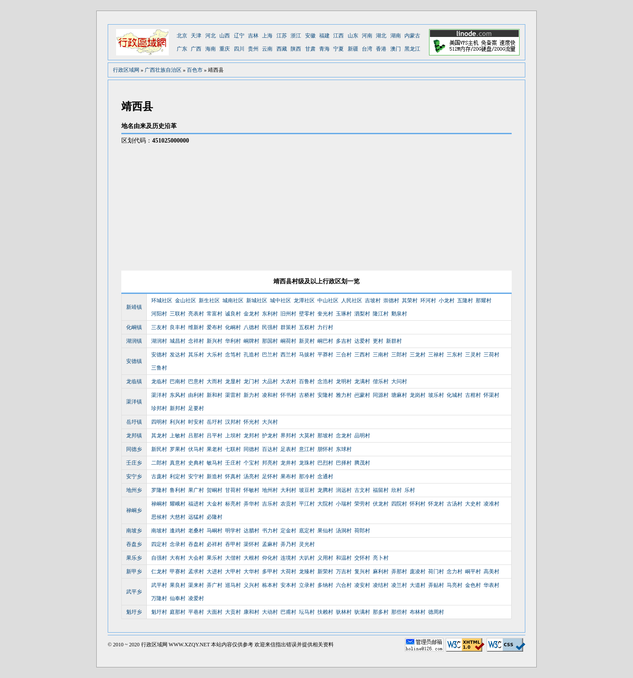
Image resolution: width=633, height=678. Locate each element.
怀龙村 (436, 504)
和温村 (344, 558)
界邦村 (288, 435)
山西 (224, 36)
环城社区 (161, 300)
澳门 (395, 49)
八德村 (251, 327)
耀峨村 (178, 504)
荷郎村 (362, 531)
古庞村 (159, 476)
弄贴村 (436, 585)
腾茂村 (362, 463)
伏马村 (196, 449)
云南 (267, 49)
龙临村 (159, 381)
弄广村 (214, 585)
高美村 (491, 571)
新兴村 (214, 341)
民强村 (270, 327)
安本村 (288, 585)
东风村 (178, 395)
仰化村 (270, 558)
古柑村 (473, 395)
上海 (267, 36)
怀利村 (418, 504)
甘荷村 (233, 490)
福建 (324, 36)
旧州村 (288, 314)
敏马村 (214, 463)
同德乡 (134, 449)
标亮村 (233, 504)
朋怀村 (325, 449)
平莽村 (325, 355)
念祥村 (196, 341)
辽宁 (239, 36)
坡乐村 (436, 395)
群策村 (288, 327)
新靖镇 (134, 307)
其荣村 (410, 300)
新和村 (214, 395)
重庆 (224, 49)
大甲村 (233, 571)
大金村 (214, 504)
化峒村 (233, 327)
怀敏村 (251, 490)
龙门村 (251, 381)
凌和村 (270, 395)
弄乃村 (288, 544)
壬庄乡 (134, 463)
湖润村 (159, 341)
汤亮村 (251, 476)
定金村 (288, 531)
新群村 (394, 341)
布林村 (418, 612)
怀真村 (233, 476)
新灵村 (307, 341)
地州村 (270, 490)
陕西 (296, 49)
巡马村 (233, 585)
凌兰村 (399, 585)
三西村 (362, 355)
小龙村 (447, 300)
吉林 (253, 36)
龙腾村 (325, 490)
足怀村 (270, 476)
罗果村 (178, 449)
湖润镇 (134, 341)
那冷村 (307, 476)
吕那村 (196, 435)
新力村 (251, 395)
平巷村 (196, 612)
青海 (324, 49)
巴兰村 (270, 355)
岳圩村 (214, 422)
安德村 (159, 355)
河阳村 (159, 314)
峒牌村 (251, 341)
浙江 (296, 36)
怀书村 (288, 395)
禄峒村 (159, 504)
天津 (196, 36)
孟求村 (196, 571)
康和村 (251, 612)
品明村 (362, 435)
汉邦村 (233, 422)
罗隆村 (159, 490)
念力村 (454, 571)
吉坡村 (373, 300)
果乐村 (214, 558)
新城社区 (256, 300)
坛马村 (307, 612)
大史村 (473, 504)
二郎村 (159, 463)
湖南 (395, 36)
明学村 (233, 531)
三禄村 (436, 355)
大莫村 (307, 435)
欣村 (396, 490)
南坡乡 (134, 531)
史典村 (196, 463)
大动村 (270, 612)
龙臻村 (307, 571)
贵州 (253, 49)
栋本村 (270, 585)
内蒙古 (412, 36)
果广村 (196, 490)
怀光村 (251, 422)
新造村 (214, 476)
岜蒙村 (362, 395)
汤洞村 (344, 531)
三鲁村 (159, 368)
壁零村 (307, 314)
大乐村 (214, 355)
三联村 (178, 314)
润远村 (344, 490)
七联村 (233, 449)
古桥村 (307, 395)
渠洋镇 (134, 402)
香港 (381, 49)
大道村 (418, 585)
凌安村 (362, 585)
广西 (196, 49)
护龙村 (270, 435)
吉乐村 (270, 504)
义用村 (325, 558)
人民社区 (351, 300)
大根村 (251, 558)
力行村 (325, 327)
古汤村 (454, 504)
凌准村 (491, 504)
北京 (182, 36)
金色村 (473, 585)
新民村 (159, 449)
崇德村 (391, 300)
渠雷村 (233, 395)
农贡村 (288, 504)
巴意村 (196, 381)
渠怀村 (251, 544)
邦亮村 (270, 463)
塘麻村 (399, 395)
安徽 (310, 36)
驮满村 (362, 612)
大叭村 (307, 558)
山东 (353, 36)
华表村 (491, 585)
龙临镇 (134, 381)
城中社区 (280, 300)
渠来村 (196, 585)
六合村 (344, 585)
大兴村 (270, 422)
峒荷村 (288, 341)
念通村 (325, 476)
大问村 (399, 381)
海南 (210, 49)
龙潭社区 (304, 300)
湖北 (381, 36)
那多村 (381, 612)
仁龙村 (159, 571)
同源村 (381, 395)
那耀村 (483, 300)
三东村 (454, 355)
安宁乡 (134, 476)
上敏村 (178, 435)
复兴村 (362, 571)
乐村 (409, 490)
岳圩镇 (134, 422)
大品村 (270, 381)
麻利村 (381, 571)
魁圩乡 (134, 612)
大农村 (288, 381)
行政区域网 (126, 70)
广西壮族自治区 (163, 70)
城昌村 (178, 341)
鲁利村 (178, 490)
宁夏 (338, 49)
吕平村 (214, 435)
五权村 (307, 327)
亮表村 (196, 314)
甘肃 (310, 49)
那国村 (270, 341)
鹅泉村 (399, 314)
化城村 (454, 395)
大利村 (288, 490)
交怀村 (362, 558)
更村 (378, 341)
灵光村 (307, 544)
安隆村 (325, 395)
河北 (210, 36)
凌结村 (381, 585)
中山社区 (327, 300)
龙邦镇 (134, 435)
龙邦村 (251, 435)
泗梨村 (362, 314)
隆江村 (381, 314)
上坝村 (233, 435)
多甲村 (270, 571)
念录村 (178, 544)
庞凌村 (418, 571)
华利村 (233, 341)
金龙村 (251, 314)
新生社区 (209, 300)
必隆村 (214, 517)
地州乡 (134, 490)
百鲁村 (307, 381)
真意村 (178, 463)
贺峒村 (214, 490)
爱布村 (214, 327)
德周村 (436, 612)
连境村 (288, 558)
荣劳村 (362, 504)
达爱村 (362, 341)
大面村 (214, 612)
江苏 (281, 36)
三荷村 (491, 355)
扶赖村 (325, 612)
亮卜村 (381, 558)
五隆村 (465, 300)
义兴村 (251, 585)
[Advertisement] (438, 200)
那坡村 (325, 435)
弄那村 (399, 571)
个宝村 (251, 463)
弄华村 (251, 504)
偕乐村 (381, 381)
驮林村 (344, 612)
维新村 (196, 327)
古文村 (362, 490)
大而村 (214, 381)
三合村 (344, 355)
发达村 (178, 355)
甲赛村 (178, 571)
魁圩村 (159, 612)
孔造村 (251, 355)
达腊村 (251, 531)
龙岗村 (418, 395)
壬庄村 (233, 463)
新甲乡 (134, 571)
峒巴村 (325, 341)
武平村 (159, 585)
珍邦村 (159, 408)
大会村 (196, 558)
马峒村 (214, 531)
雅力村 (344, 395)
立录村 (307, 585)
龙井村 (288, 463)
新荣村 (325, 571)
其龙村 (159, 435)
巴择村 (344, 463)
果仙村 (325, 531)
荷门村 (436, 571)
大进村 (214, 571)
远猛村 (196, 517)
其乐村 (196, 355)
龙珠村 (307, 463)
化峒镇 (134, 327)
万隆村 (159, 598)
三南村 (381, 355)
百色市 (195, 70)
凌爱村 (196, 598)
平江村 (307, 504)
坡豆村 (307, 490)
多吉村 (344, 341)
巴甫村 (288, 612)
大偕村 (233, 558)
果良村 (178, 585)
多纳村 (325, 585)
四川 (239, 49)
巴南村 (178, 381)
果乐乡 (134, 558)
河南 (367, 36)
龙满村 (362, 381)
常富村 (214, 314)
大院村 (325, 504)
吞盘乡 (134, 544)
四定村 (159, 544)
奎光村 (325, 314)
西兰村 (288, 355)
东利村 (270, 314)
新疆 (353, 49)
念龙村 (344, 435)
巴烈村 (325, 463)
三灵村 (473, 355)
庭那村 (178, 612)
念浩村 (325, 381)
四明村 (159, 422)
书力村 (270, 531)
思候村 (159, 517)
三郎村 (399, 355)
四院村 (399, 504)
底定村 (307, 531)
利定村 (178, 476)
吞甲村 (233, 544)
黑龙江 (412, 49)
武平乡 (134, 592)
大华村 (251, 571)
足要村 (196, 408)
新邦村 (178, 408)
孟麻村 (270, 544)
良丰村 (178, 327)
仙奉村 (178, 598)
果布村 (288, 476)
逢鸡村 (178, 531)
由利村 (196, 395)
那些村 (399, 612)
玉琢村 (344, 314)
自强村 (159, 558)
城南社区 (233, 300)
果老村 (214, 449)
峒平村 (473, 571)
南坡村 (159, 531)
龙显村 (233, 381)
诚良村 (233, 314)
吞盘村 (196, 544)
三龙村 (418, 355)
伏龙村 (381, 504)
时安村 (196, 422)
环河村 (428, 300)
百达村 (270, 449)
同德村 (251, 449)
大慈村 (178, 517)
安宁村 (196, 476)
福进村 (196, 504)
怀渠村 (491, 395)
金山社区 (185, 300)
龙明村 (344, 381)
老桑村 (196, 531)
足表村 (288, 449)
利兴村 (178, 422)
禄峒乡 (134, 510)
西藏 (281, 49)
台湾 (367, 49)
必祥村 (214, 544)
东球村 (344, 449)
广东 (182, 49)
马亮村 (454, 585)
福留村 (381, 490)
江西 (338, 36)
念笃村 (233, 355)
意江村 (307, 449)
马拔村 (307, 355)
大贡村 (233, 612)
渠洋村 (159, 395)
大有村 (178, 558)
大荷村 (288, 571)
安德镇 (134, 361)
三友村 (159, 327)
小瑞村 (344, 504)
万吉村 (344, 571)
